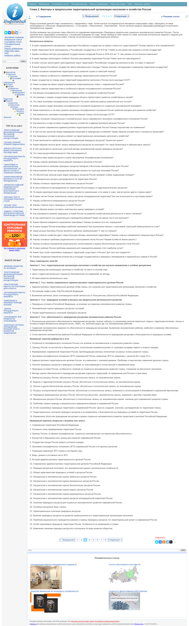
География (16, 78)
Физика (15, 107)
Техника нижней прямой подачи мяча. (14, 143)
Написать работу (13, 56)
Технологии (14, 105)
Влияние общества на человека (13, 267)
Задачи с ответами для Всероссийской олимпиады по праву (14, 213)
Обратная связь (12, 51)
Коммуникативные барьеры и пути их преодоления (13, 179)
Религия (9, 101)
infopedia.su (33, 624)
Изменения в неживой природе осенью (13, 303)
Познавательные (79, 4)
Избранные (44, 4)
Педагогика (8, 99)
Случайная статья (13, 42)
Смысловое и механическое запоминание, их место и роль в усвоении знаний (12, 169)
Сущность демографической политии (128, 591)
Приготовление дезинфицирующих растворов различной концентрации (13, 134)
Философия (19, 109)
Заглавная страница (14, 37)
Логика (10, 87)
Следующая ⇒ (122, 16)
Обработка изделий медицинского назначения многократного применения (13, 189)
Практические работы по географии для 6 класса (14, 286)
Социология (13, 103)
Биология (12, 74)
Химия (21, 113)
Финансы (20, 111)
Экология (7, 117)
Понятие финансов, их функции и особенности (55, 591)
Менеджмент (19, 93)
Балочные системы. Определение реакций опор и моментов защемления (14, 329)
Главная (32, 4)
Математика (17, 91)
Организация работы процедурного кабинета (14, 159)
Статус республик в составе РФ (124, 565)
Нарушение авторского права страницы (82, 621)
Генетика (13, 76)
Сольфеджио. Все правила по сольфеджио (12, 319)
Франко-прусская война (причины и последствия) (13, 150)
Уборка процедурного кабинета (11, 311)
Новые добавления (14, 49)
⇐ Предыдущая (90, 16)
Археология (10, 72)
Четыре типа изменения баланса (14, 206)
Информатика (9, 82)
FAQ (7, 53)
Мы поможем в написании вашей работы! (107, 621)
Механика (20, 95)
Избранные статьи (13, 40)
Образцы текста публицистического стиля (14, 199)
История (9, 85)
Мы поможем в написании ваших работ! (14, 249)
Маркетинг (14, 89)
